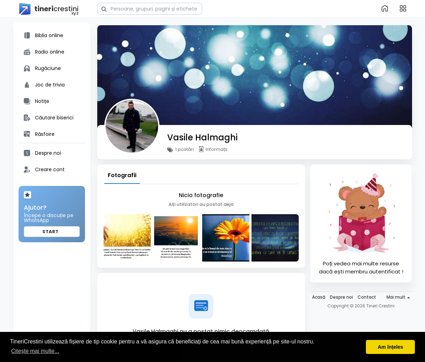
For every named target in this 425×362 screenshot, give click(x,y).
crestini (49, 9)
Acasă (318, 297)
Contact (366, 297)
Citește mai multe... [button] (35, 351)
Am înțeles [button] (390, 347)
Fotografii (122, 175)
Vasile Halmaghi (202, 137)
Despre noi (341, 297)
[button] (149, 8)
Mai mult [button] (398, 297)
